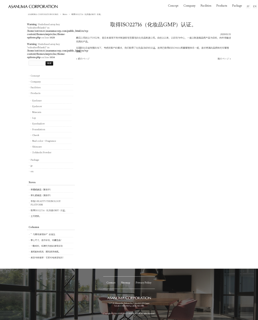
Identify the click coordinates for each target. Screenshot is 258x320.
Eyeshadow (38, 123)
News (65, 14)
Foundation (38, 129)
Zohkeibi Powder (41, 152)
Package (35, 159)
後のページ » (224, 58)
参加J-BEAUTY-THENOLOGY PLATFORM (46, 203)
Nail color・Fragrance (44, 140)
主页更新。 (36, 216)
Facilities (36, 87)
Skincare (37, 146)
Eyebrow (37, 106)
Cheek (35, 135)
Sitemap (125, 282)
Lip (34, 117)
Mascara (36, 112)
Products (35, 93)
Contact (111, 282)
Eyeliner (37, 100)
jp (32, 165)
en (32, 171)
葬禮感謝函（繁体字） (41, 189)
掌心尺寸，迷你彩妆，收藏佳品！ (47, 240)
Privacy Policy (144, 282)
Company (36, 81)
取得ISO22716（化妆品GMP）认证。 (49, 210)
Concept (35, 75)
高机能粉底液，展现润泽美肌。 (46, 251)
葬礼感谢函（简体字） (41, 195)
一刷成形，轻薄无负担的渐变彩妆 (47, 245)
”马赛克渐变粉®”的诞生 (43, 234)
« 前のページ (83, 58)
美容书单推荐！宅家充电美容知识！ (48, 257)
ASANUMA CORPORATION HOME (43, 14)
